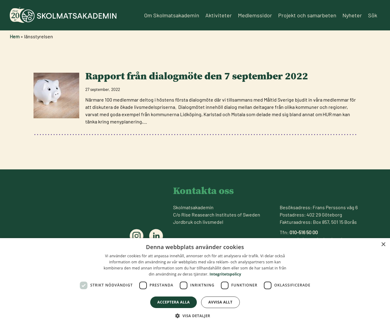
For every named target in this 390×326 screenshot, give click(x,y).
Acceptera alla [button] (173, 302)
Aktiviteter (218, 15)
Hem (15, 36)
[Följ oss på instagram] (136, 236)
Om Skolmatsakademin (171, 15)
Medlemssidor (255, 15)
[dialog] (195, 282)
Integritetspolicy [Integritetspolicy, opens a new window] (225, 274)
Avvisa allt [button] (220, 302)
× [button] (383, 244)
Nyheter (352, 15)
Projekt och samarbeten (307, 15)
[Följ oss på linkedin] (156, 236)
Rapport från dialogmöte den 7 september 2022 (196, 76)
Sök (372, 15)
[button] (195, 316)
